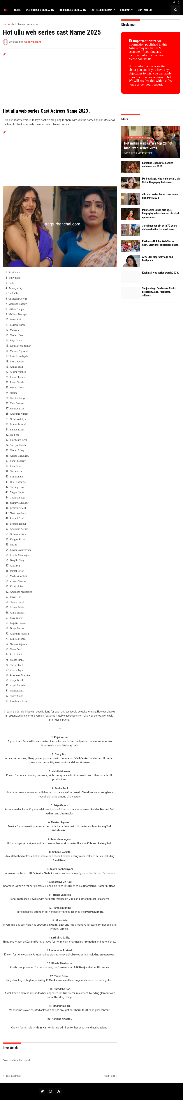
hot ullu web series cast (25, 24)
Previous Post (13, 1075)
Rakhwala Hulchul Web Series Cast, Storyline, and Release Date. (160, 243)
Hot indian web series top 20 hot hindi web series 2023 (148, 145)
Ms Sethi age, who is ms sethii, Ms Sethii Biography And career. (161, 180)
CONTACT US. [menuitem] (145, 9)
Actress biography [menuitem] (103, 9)
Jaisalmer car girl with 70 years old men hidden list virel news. (159, 227)
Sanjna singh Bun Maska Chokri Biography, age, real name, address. (159, 292)
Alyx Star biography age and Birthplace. (157, 258)
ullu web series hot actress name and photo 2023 (160, 196)
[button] (175, 10)
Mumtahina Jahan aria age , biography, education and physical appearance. (160, 213)
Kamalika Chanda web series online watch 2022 (157, 164)
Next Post (109, 1075)
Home (6, 24)
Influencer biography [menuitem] (72, 9)
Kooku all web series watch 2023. (160, 272)
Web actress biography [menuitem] (40, 9)
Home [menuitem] (17, 9)
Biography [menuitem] (126, 9)
